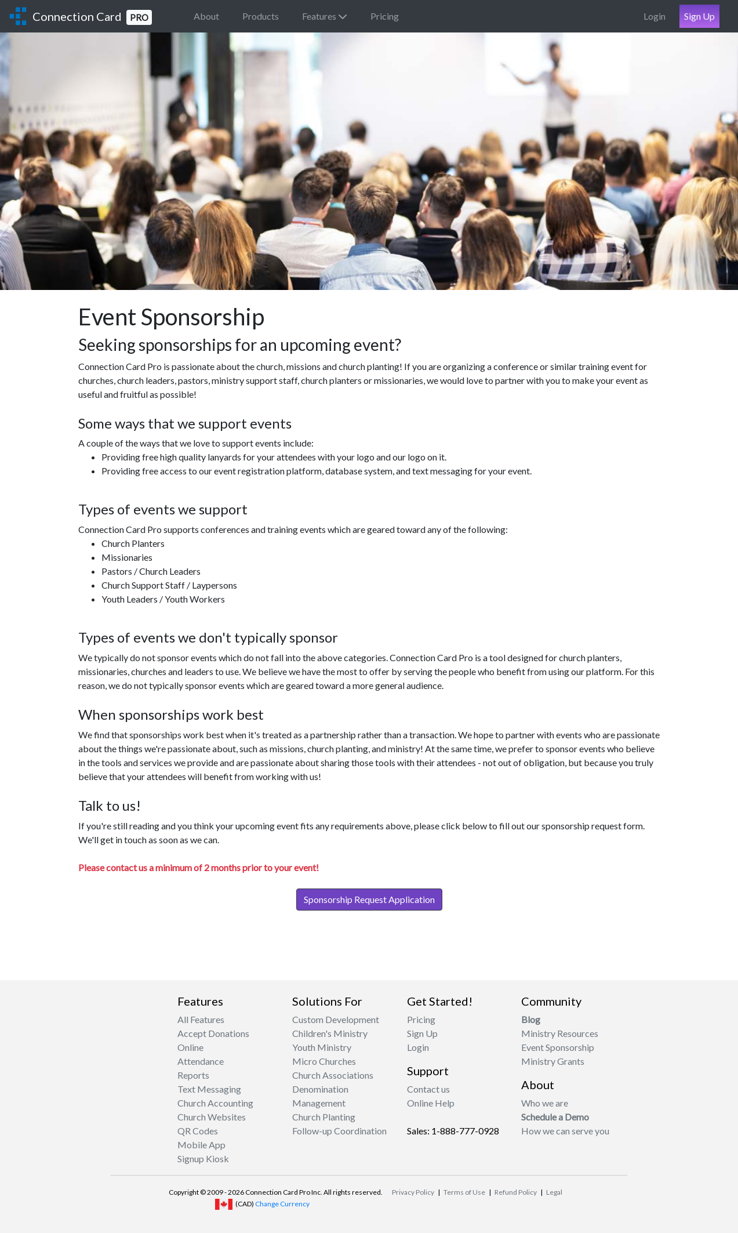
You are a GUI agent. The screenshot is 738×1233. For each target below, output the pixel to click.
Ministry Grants (552, 1061)
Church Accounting (215, 1102)
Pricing (384, 15)
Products (260, 15)
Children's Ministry (330, 1033)
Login (655, 15)
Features (324, 15)
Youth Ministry (321, 1047)
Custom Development (335, 1019)
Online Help (431, 1102)
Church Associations (332, 1074)
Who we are (544, 1102)
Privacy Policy (413, 1192)
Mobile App (201, 1144)
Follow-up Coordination (339, 1130)
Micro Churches (324, 1061)
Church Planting (323, 1116)
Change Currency (282, 1203)
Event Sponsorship (557, 1047)
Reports (193, 1074)
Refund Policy (516, 1192)
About (206, 15)
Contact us (428, 1088)
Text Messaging (209, 1088)
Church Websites (211, 1116)
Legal (554, 1192)
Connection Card (92, 17)
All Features (200, 1019)
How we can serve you (565, 1130)
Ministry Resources (559, 1033)
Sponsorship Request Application (369, 899)
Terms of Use (464, 1192)
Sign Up (699, 15)
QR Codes (197, 1130)
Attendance (200, 1061)
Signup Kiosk (203, 1158)
